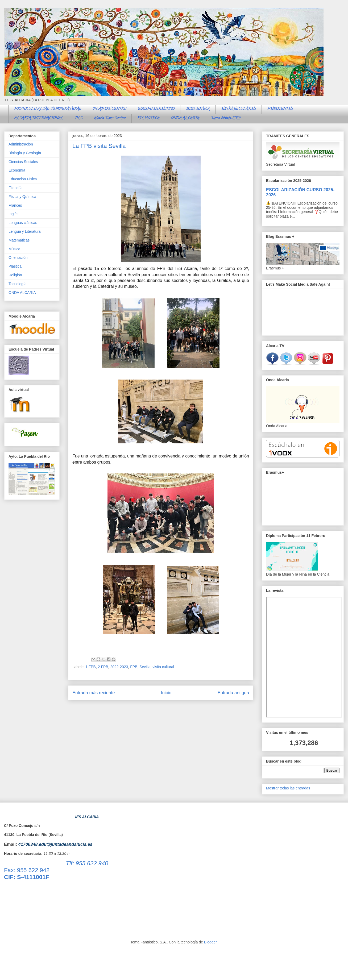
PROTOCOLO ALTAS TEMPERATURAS (47, 109)
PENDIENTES (280, 109)
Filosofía (16, 188)
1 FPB (90, 667)
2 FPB (103, 667)
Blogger (210, 942)
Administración (21, 144)
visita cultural (163, 667)
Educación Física (23, 179)
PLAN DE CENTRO (109, 109)
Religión (15, 275)
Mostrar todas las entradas (288, 788)
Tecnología (18, 284)
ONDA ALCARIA (185, 118)
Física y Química (22, 196)
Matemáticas (19, 240)
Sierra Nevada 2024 (226, 118)
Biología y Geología (25, 153)
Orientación (18, 257)
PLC (78, 118)
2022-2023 (119, 667)
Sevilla (144, 667)
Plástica (15, 266)
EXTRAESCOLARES (238, 109)
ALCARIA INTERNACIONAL (38, 118)
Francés (15, 205)
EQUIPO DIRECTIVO (156, 109)
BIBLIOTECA (198, 109)
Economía (17, 170)
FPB (133, 667)
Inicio (166, 692)
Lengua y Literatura (25, 231)
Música (14, 249)
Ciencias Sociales (23, 162)
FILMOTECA (148, 118)
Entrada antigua (233, 692)
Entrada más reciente (93, 692)
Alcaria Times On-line (110, 118)
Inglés (13, 214)
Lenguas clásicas (23, 222)
